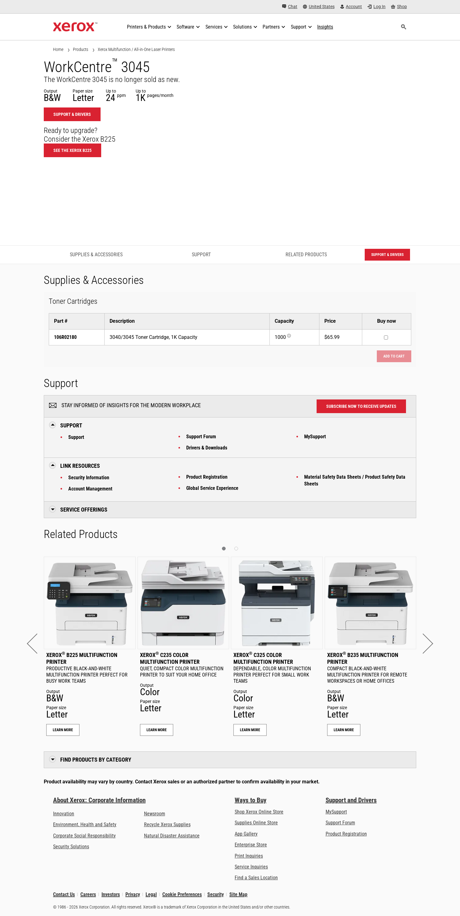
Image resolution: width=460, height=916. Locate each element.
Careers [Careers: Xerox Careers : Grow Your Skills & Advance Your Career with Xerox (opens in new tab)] (88, 894)
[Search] (403, 27)
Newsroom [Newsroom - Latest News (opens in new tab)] (154, 814)
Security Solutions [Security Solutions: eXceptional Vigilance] (71, 847)
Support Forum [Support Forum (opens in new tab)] (340, 823)
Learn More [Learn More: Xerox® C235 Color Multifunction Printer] (157, 730)
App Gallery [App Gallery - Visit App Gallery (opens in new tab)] (246, 834)
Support (76, 437)
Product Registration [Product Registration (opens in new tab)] (346, 834)
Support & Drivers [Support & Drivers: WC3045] (72, 114)
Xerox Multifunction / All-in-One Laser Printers (136, 49)
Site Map (238, 894)
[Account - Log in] (351, 7)
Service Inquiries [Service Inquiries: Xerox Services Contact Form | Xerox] (251, 867)
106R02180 (65, 337)
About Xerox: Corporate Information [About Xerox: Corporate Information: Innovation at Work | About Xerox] (99, 800)
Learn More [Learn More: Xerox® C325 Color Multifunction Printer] (250, 730)
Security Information (88, 478)
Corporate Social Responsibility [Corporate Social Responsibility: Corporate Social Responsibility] (84, 836)
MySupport (315, 437)
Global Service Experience (212, 488)
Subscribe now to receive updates (361, 406)
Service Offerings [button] (83, 509)
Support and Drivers (351, 800)
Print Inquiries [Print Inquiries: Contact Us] (249, 856)
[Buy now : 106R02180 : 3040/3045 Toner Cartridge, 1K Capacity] (386, 337)
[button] (37, 644)
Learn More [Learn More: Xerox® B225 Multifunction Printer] (63, 730)
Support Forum (201, 437)
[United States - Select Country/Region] (319, 7)
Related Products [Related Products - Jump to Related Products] (306, 254)
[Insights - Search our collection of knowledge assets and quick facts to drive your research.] (325, 27)
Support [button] (71, 425)
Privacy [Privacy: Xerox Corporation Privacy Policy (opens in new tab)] (132, 894)
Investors (110, 894)
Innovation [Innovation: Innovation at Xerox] (63, 814)
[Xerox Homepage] (75, 27)
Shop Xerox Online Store (259, 812)
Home (58, 49)
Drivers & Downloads (206, 448)
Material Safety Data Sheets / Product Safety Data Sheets (354, 480)
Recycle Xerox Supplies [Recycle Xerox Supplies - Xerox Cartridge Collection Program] (167, 824)
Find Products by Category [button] (95, 759)
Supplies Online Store (256, 823)
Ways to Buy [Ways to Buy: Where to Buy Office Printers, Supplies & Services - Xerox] (250, 800)
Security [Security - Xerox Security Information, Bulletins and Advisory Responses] (215, 894)
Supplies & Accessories (96, 254)
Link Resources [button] (80, 466)
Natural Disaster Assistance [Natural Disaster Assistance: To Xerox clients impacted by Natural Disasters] (172, 836)
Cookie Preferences (182, 894)
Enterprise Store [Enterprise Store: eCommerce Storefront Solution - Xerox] (251, 845)
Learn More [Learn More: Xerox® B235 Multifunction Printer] (344, 730)
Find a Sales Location (256, 878)
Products (80, 49)
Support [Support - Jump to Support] (201, 254)
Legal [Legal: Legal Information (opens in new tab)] (151, 894)
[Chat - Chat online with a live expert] (289, 7)
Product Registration (207, 477)
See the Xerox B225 (72, 150)
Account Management (90, 489)
